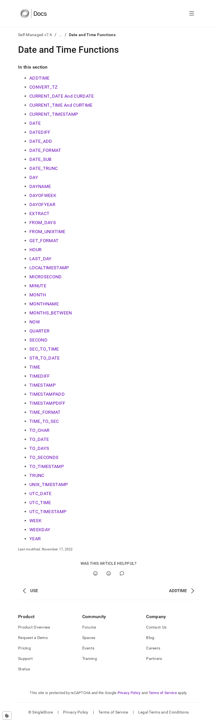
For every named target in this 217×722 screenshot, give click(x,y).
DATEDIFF (40, 132)
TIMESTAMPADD (47, 394)
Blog (150, 637)
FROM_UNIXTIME (47, 231)
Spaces (89, 637)
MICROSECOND (45, 276)
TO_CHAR (39, 430)
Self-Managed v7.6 (35, 34)
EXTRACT (39, 213)
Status (24, 669)
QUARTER (39, 331)
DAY (33, 177)
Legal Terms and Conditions (163, 712)
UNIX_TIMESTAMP (48, 484)
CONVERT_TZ (43, 87)
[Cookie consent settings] (7, 715)
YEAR (35, 538)
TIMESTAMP (42, 385)
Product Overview (34, 627)
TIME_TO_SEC (44, 421)
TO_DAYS (39, 448)
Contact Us (156, 627)
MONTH (37, 294)
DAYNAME (40, 186)
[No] (108, 573)
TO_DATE (39, 439)
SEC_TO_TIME (44, 349)
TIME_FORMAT (45, 412)
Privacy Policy (129, 693)
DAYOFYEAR (42, 204)
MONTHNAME (44, 304)
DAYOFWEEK (42, 195)
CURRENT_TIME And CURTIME (61, 105)
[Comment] (122, 573)
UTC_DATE (40, 493)
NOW (34, 322)
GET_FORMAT (43, 240)
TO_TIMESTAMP (46, 466)
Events (88, 648)
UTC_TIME (40, 502)
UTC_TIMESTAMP (47, 511)
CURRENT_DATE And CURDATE (61, 96)
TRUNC (36, 475)
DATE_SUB (40, 159)
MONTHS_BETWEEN (50, 313)
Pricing (24, 648)
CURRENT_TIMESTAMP (53, 114)
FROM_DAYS (42, 222)
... (60, 34)
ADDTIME (39, 78)
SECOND (38, 340)
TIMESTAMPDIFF (47, 403)
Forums (89, 627)
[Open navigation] (192, 13)
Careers (153, 648)
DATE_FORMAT (45, 150)
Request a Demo (33, 637)
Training (89, 658)
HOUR (35, 249)
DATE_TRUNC (43, 168)
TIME (34, 367)
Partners (154, 658)
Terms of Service (163, 693)
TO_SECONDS (43, 457)
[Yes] (95, 573)
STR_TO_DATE (44, 358)
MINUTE (37, 285)
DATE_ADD (40, 141)
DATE (35, 123)
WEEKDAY (39, 529)
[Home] (33, 13)
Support (25, 658)
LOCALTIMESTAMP (49, 267)
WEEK (35, 520)
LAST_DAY (40, 258)
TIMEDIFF (39, 376)
